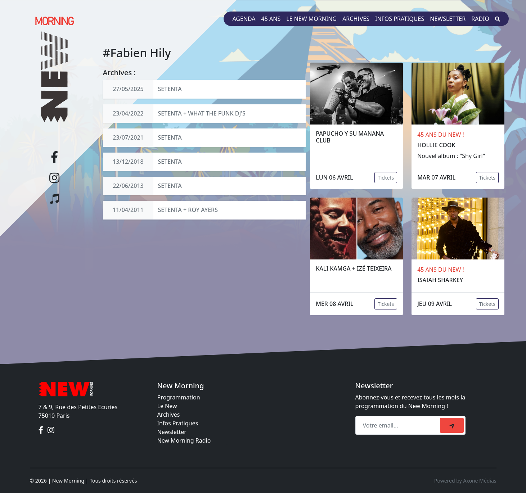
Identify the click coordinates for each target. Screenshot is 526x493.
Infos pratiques (399, 19)
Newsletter (448, 19)
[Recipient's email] (398, 425)
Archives (355, 19)
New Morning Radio (184, 440)
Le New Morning (311, 19)
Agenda (243, 19)
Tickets (386, 177)
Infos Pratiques (177, 423)
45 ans (271, 19)
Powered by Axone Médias (465, 480)
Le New (167, 406)
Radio (480, 19)
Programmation (178, 397)
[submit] (452, 425)
